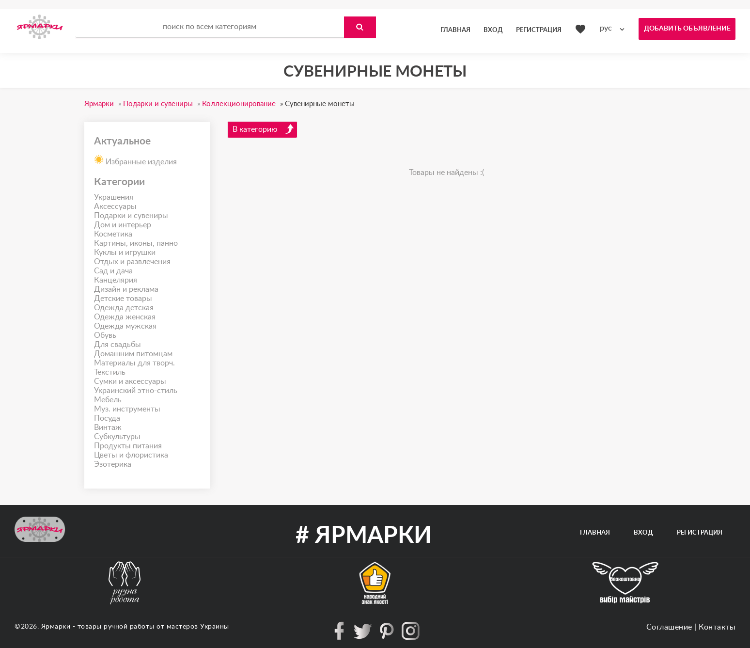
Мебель (108, 400)
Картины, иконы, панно (136, 243)
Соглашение (669, 627)
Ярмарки (56, 626)
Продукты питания (128, 446)
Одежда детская (124, 308)
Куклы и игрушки (125, 252)
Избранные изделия (135, 159)
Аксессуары (115, 206)
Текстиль (109, 372)
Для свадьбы (117, 344)
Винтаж (108, 427)
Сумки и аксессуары (130, 381)
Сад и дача (113, 271)
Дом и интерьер (122, 225)
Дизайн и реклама (126, 289)
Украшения (113, 197)
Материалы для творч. (134, 363)
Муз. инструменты (127, 409)
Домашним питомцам (133, 354)
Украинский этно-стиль (135, 391)
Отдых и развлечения (132, 262)
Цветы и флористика (131, 455)
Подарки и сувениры (131, 216)
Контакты (717, 627)
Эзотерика (112, 464)
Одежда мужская (125, 326)
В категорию (264, 129)
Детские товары (123, 298)
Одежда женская (125, 317)
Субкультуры (117, 437)
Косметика (113, 234)
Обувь (105, 335)
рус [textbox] (606, 28)
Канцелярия (115, 280)
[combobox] (614, 28)
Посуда (107, 418)
